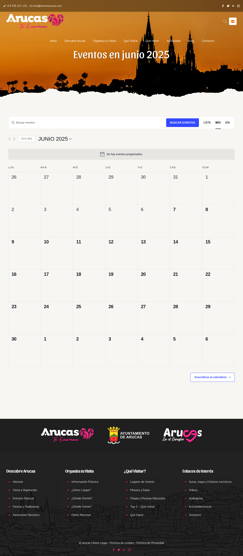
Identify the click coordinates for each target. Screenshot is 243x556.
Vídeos (193, 490)
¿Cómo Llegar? (81, 490)
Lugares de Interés (142, 482)
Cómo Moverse (81, 515)
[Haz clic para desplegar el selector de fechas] (54, 139)
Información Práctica (84, 482)
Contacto (195, 515)
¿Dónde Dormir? (81, 498)
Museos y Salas (140, 490)
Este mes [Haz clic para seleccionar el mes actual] (26, 138)
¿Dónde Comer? (81, 506)
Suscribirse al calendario (210, 377)
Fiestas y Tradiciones (26, 506)
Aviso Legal (100, 543)
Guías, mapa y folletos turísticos (210, 482)
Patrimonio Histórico (26, 515)
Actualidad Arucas (200, 506)
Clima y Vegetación (25, 490)
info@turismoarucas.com (47, 6)
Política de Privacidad (150, 543)
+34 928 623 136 (17, 6)
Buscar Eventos (182, 122)
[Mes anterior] (9, 139)
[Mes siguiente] (14, 139)
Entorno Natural (23, 498)
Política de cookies (122, 543)
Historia (18, 482)
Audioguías (196, 498)
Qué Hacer (137, 515)
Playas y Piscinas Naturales (147, 498)
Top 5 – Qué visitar (142, 506)
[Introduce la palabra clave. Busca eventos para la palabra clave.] (87, 123)
